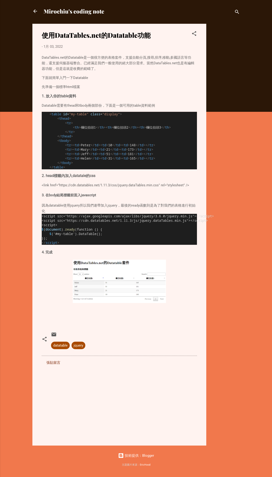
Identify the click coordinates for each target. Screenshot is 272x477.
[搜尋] (237, 13)
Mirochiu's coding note (74, 11)
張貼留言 (53, 363)
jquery (78, 345)
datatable (60, 345)
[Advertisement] (225, 94)
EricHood (145, 464)
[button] (194, 34)
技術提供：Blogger (136, 455)
